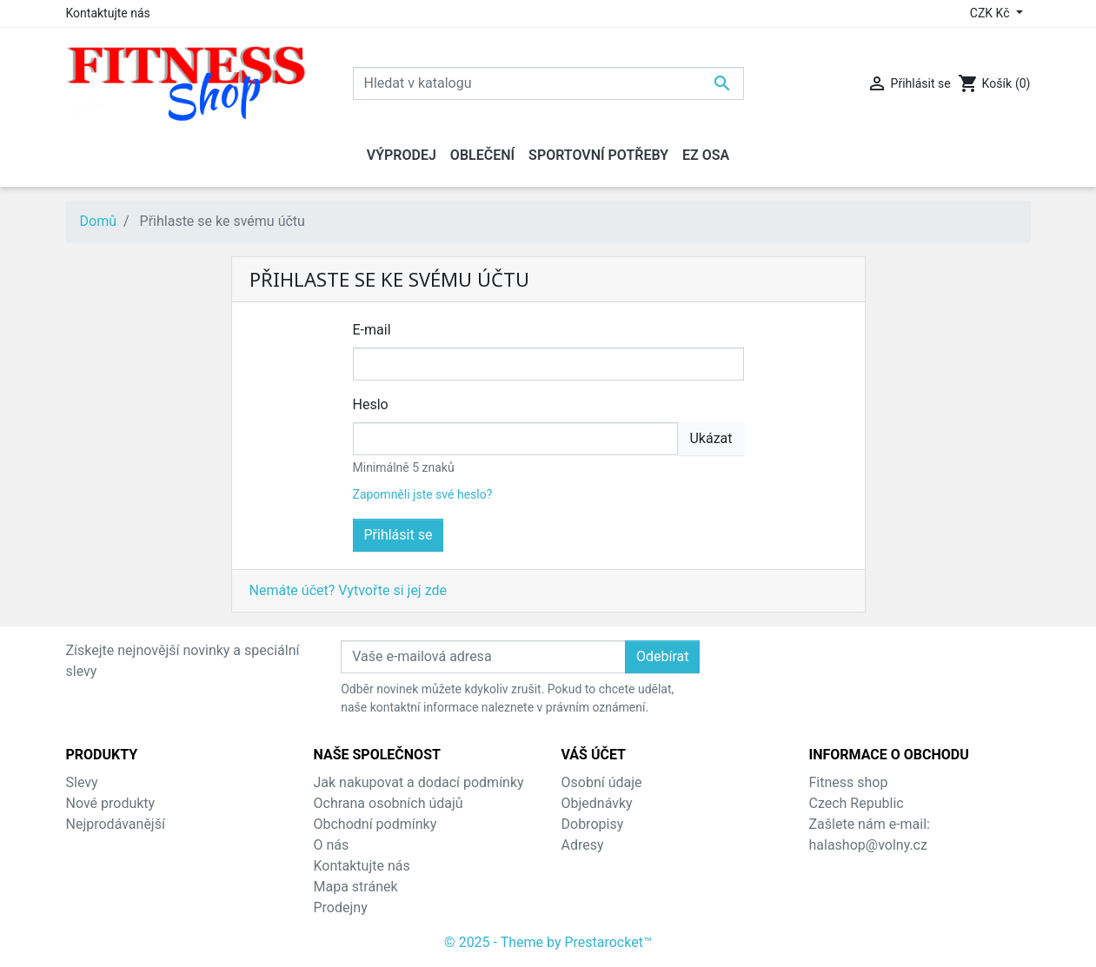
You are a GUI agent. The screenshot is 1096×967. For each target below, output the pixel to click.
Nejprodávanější (115, 824)
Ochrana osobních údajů (388, 803)
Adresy (582, 845)
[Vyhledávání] (548, 83)
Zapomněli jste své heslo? (423, 494)
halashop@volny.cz (868, 845)
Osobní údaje (601, 782)
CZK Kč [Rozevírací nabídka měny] (991, 13)
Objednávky (597, 803)
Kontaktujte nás (108, 13)
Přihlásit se (398, 535)
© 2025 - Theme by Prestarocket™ (548, 942)
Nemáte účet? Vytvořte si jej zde (348, 590)
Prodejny (341, 907)
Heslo (371, 404)
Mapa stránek (356, 886)
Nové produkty (111, 803)
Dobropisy (592, 824)
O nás (331, 845)
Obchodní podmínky (375, 824)
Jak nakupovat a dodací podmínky (419, 782)
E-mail (372, 329)
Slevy (82, 782)
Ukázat (710, 438)
